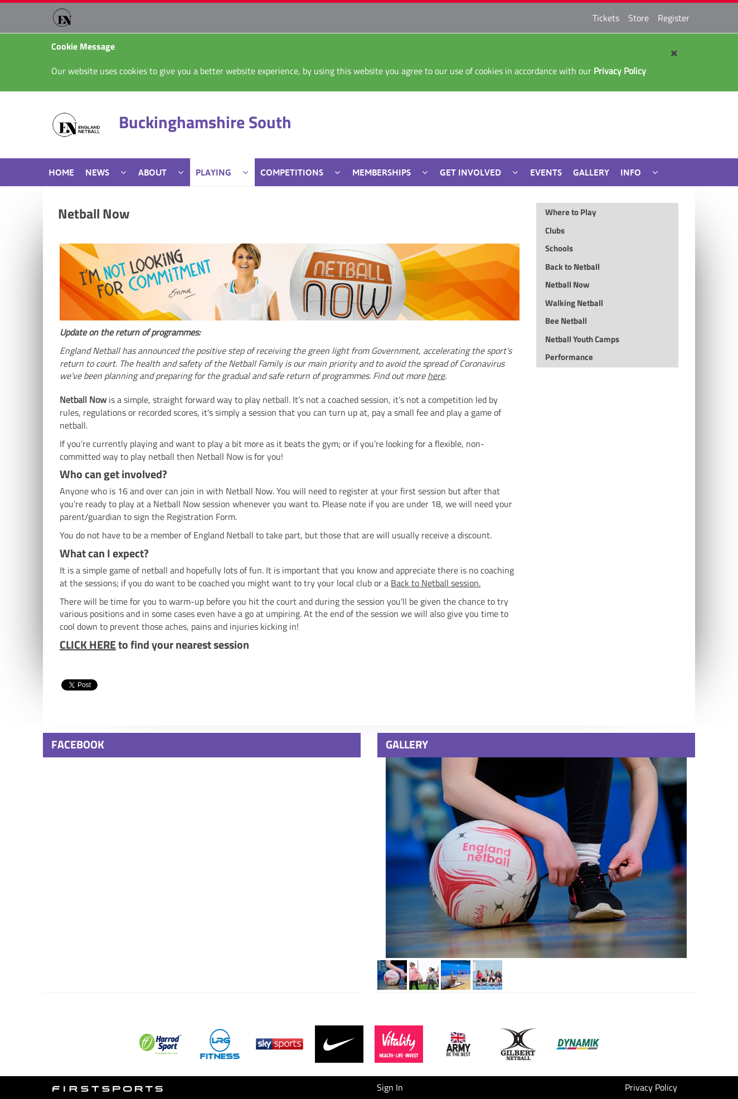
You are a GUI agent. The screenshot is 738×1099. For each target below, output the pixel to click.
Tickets (606, 18)
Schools (559, 248)
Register (674, 18)
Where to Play (570, 212)
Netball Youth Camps (582, 339)
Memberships (381, 172)
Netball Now (94, 213)
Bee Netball (566, 320)
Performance (569, 357)
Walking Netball (574, 302)
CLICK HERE (88, 644)
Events (546, 172)
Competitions (291, 172)
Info (630, 172)
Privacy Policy (651, 1087)
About (152, 172)
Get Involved (470, 172)
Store (638, 18)
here (436, 375)
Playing (213, 172)
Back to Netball (435, 583)
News (97, 172)
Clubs (555, 230)
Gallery (591, 172)
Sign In (390, 1087)
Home (61, 172)
